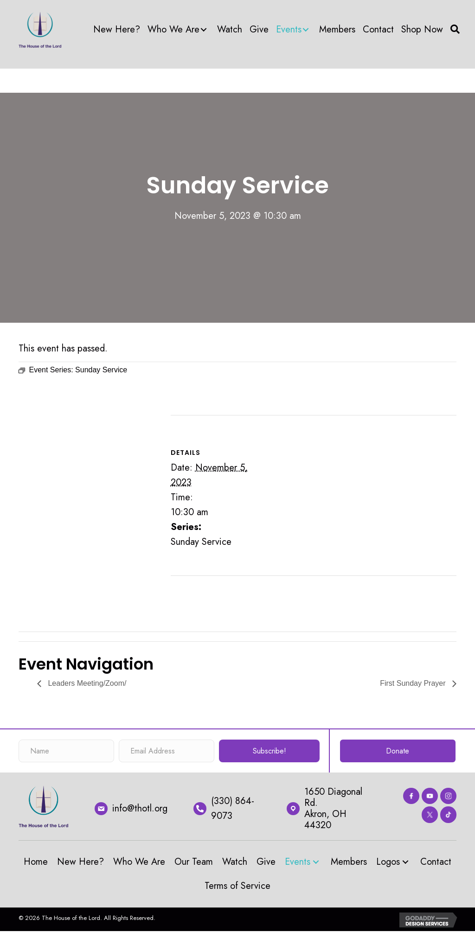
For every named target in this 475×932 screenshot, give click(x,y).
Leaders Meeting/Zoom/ (86, 683)
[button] (204, 29)
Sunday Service (201, 542)
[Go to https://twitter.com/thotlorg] (430, 814)
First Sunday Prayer (414, 683)
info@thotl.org (139, 808)
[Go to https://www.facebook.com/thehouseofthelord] (411, 796)
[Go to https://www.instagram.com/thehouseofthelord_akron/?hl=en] (448, 796)
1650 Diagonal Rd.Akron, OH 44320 (333, 808)
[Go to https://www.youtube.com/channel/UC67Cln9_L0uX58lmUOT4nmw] (430, 796)
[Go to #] (448, 814)
